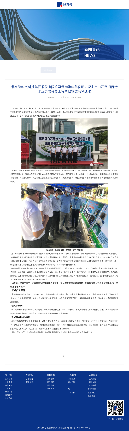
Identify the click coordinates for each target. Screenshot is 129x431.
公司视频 (8, 398)
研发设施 (50, 379)
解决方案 (71, 382)
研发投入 (50, 388)
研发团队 (50, 382)
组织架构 (8, 395)
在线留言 (91, 396)
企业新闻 (55, 70)
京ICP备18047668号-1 (83, 428)
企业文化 (8, 392)
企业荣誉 (8, 385)
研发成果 (50, 385)
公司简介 (8, 379)
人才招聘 (92, 385)
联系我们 (91, 393)
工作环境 (92, 379)
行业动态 (73, 70)
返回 (64, 356)
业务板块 (71, 379)
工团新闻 (71, 393)
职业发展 (92, 382)
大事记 (7, 388)
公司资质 (8, 382)
